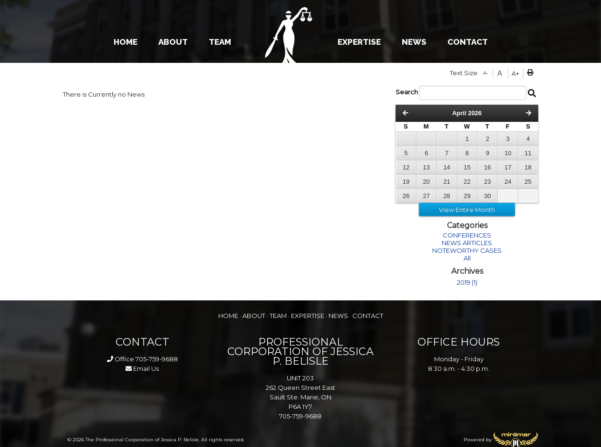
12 (406, 167)
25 (527, 181)
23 (487, 181)
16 (487, 167)
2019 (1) (467, 282)
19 (406, 181)
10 (507, 153)
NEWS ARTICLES (467, 243)
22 (467, 181)
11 (527, 153)
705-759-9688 (157, 359)
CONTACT (467, 42)
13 (426, 167)
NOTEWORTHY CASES (467, 250)
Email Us (142, 368)
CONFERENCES (467, 235)
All (467, 258)
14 (446, 167)
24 (507, 181)
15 (467, 167)
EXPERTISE (359, 42)
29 (467, 195)
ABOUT (173, 42)
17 (507, 167)
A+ (515, 73)
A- (485, 73)
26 (406, 195)
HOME (125, 42)
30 (487, 195)
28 (446, 195)
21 (446, 181)
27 (426, 195)
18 (527, 167)
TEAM (220, 42)
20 (426, 181)
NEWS (414, 42)
